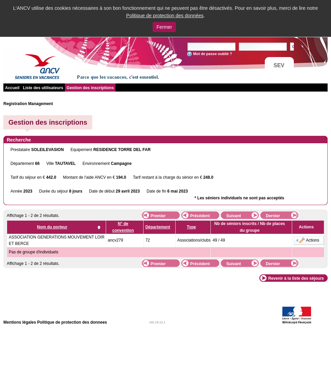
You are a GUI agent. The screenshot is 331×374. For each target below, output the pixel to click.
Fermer (164, 27)
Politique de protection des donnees (72, 322)
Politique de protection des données (165, 15)
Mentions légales (19, 322)
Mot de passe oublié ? (212, 54)
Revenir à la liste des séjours (296, 278)
